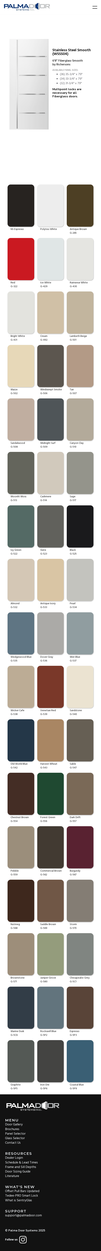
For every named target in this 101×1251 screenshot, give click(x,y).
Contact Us (13, 1142)
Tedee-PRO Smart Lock (21, 1195)
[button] (92, 7)
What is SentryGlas (18, 1200)
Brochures (12, 1129)
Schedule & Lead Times (21, 1162)
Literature (12, 1176)
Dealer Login (14, 1158)
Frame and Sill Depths (20, 1167)
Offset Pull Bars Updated (22, 1191)
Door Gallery (14, 1124)
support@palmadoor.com (23, 1215)
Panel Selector (15, 1133)
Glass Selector (15, 1138)
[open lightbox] (29, 84)
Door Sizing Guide (17, 1171)
